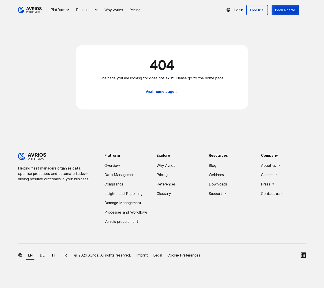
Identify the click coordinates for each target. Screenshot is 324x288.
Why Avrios (113, 10)
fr (65, 255)
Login (238, 10)
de (42, 255)
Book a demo (285, 10)
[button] (61, 9)
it (53, 255)
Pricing (134, 10)
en (30, 255)
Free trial (257, 10)
